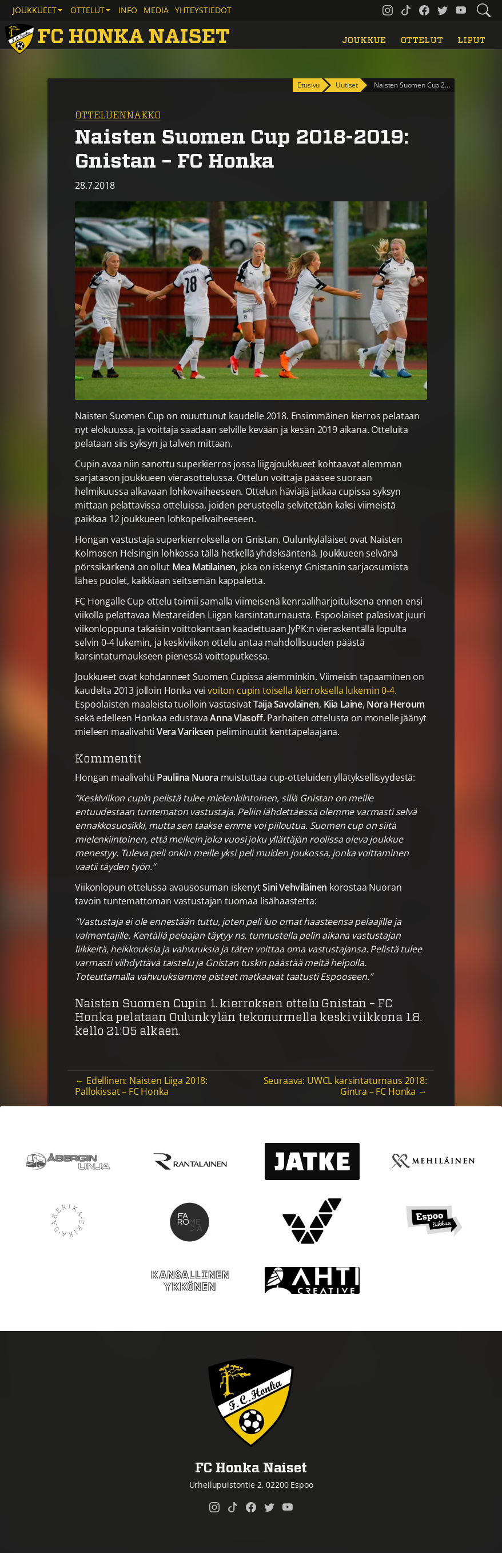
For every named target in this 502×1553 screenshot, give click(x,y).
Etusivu (308, 85)
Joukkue (364, 40)
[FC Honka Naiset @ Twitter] (442, 10)
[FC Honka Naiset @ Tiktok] (406, 10)
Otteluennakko (118, 115)
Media (156, 10)
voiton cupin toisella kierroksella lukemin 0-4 (301, 690)
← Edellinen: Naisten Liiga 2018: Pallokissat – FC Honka (141, 1086)
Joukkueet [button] (35, 10)
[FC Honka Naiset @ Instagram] (388, 10)
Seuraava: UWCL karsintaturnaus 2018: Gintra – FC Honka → (345, 1086)
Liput (471, 40)
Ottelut (422, 40)
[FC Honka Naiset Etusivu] (119, 37)
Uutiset (347, 85)
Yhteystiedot (203, 10)
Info (127, 10)
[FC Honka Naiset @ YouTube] (461, 10)
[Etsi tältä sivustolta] (484, 10)
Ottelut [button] (87, 10)
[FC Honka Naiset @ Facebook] (424, 10)
